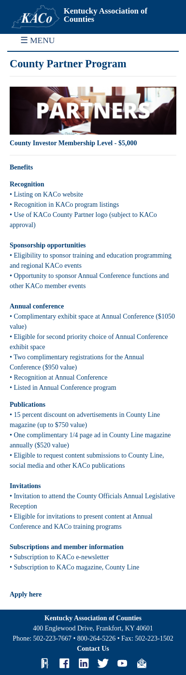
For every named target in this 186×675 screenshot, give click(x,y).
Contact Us (93, 648)
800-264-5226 (96, 638)
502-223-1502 (154, 638)
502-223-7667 (52, 638)
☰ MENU (37, 40)
